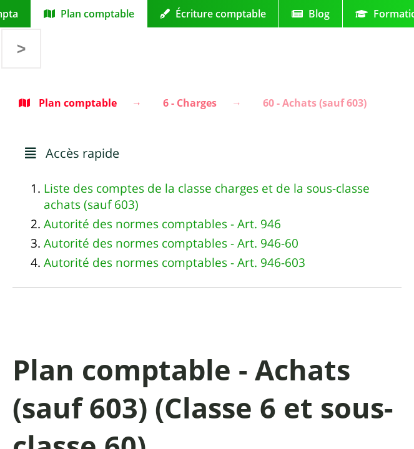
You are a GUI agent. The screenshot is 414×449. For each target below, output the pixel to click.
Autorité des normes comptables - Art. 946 (162, 224)
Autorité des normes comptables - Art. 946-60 (171, 243)
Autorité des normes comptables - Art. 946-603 (174, 262)
